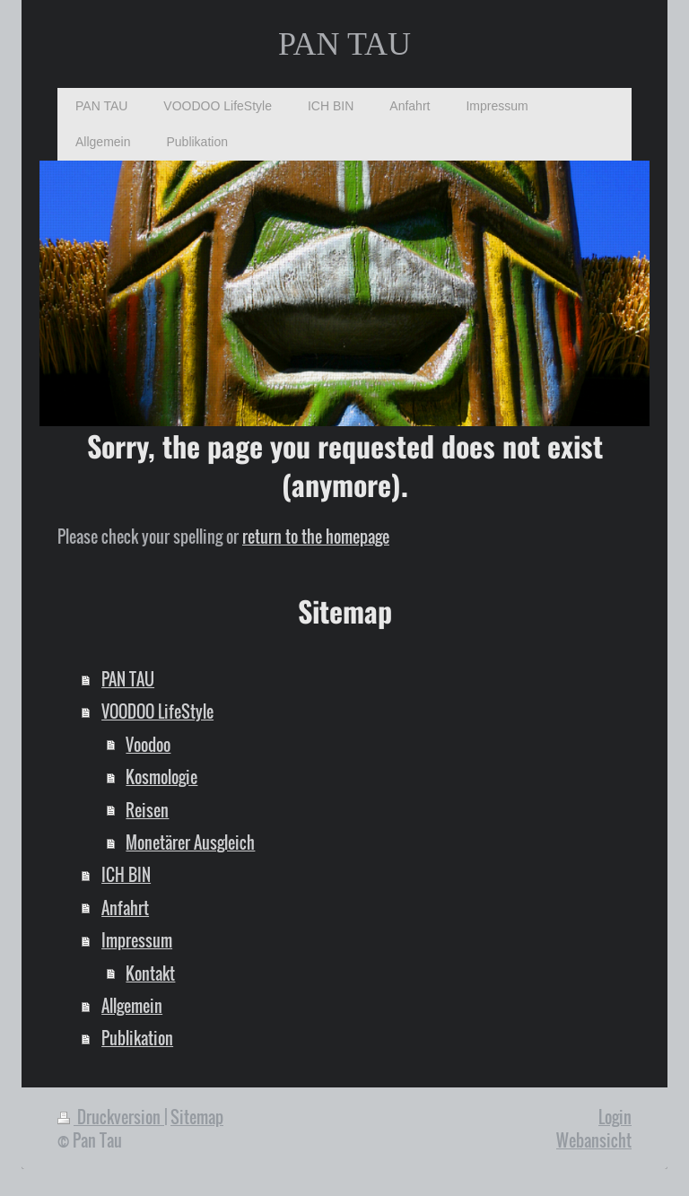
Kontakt (150, 973)
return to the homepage (315, 536)
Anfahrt (125, 907)
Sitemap (196, 1116)
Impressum (136, 940)
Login (615, 1116)
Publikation (137, 1038)
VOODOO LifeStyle (157, 711)
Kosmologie (161, 776)
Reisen (147, 810)
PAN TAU (344, 44)
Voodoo (148, 744)
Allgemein (131, 1005)
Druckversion (110, 1116)
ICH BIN (126, 874)
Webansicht (594, 1140)
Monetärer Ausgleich (190, 842)
